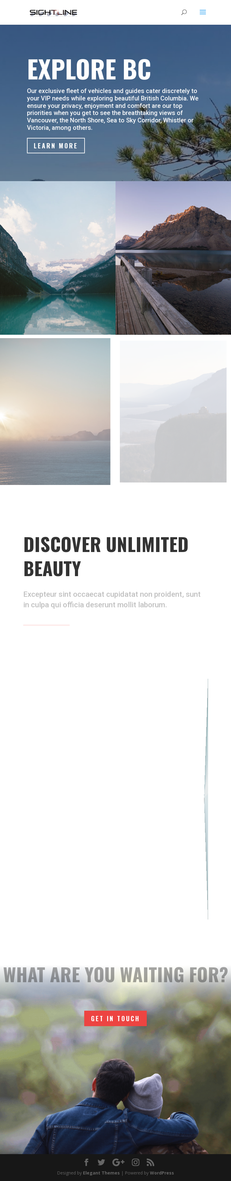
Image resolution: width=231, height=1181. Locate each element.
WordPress (162, 1173)
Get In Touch (115, 1018)
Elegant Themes (101, 1173)
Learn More (56, 146)
